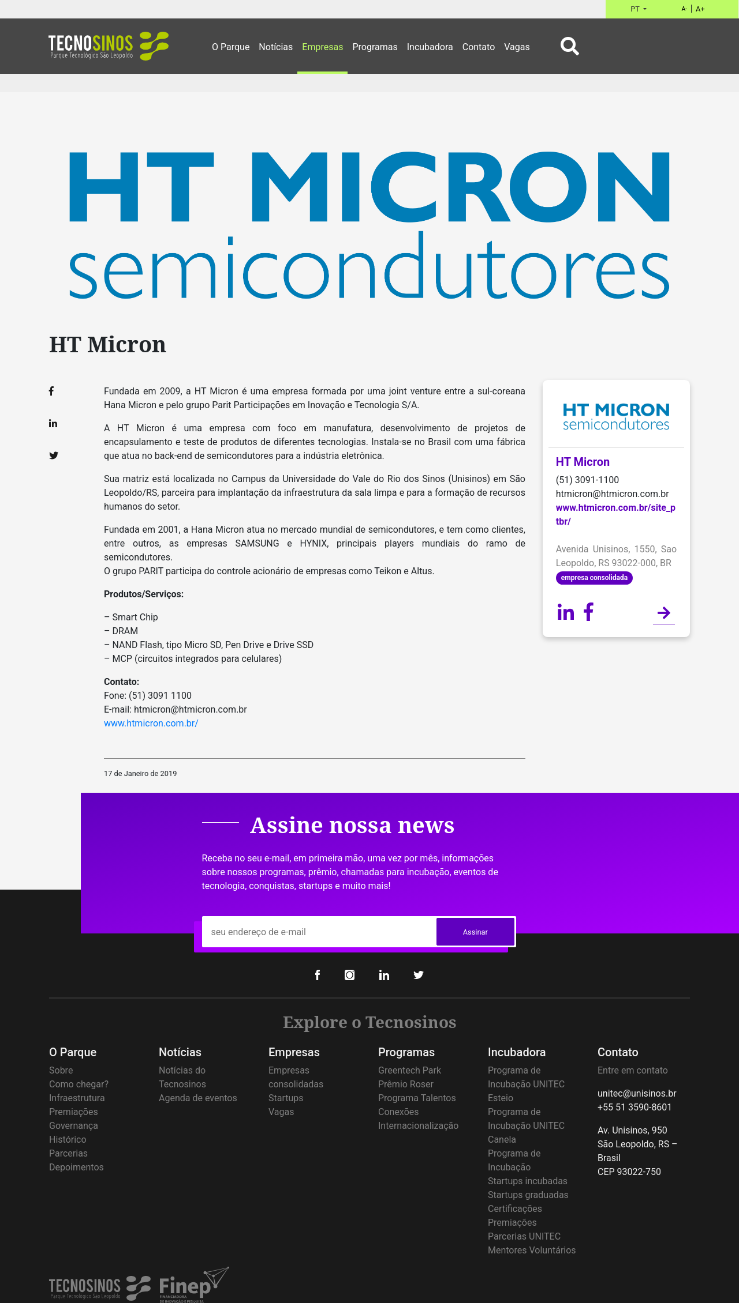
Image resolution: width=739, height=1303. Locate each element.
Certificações (515, 1208)
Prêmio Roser (406, 1084)
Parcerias (68, 1153)
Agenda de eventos (198, 1098)
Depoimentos (76, 1167)
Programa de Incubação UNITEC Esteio (526, 1084)
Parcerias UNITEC (524, 1236)
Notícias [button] (276, 47)
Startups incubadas (528, 1181)
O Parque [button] (230, 47)
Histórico (68, 1139)
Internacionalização (418, 1125)
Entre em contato (633, 1070)
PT (635, 9)
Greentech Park (409, 1070)
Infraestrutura (77, 1098)
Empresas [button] (322, 47)
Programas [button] (374, 47)
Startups (286, 1098)
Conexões (398, 1111)
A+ (700, 9)
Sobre (61, 1070)
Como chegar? (79, 1084)
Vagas (281, 1111)
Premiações (73, 1111)
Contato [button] (478, 47)
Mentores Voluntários (532, 1250)
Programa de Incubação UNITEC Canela (526, 1125)
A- (684, 9)
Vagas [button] (516, 47)
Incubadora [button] (430, 47)
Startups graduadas (528, 1194)
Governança (73, 1125)
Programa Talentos (417, 1098)
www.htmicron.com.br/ (151, 723)
